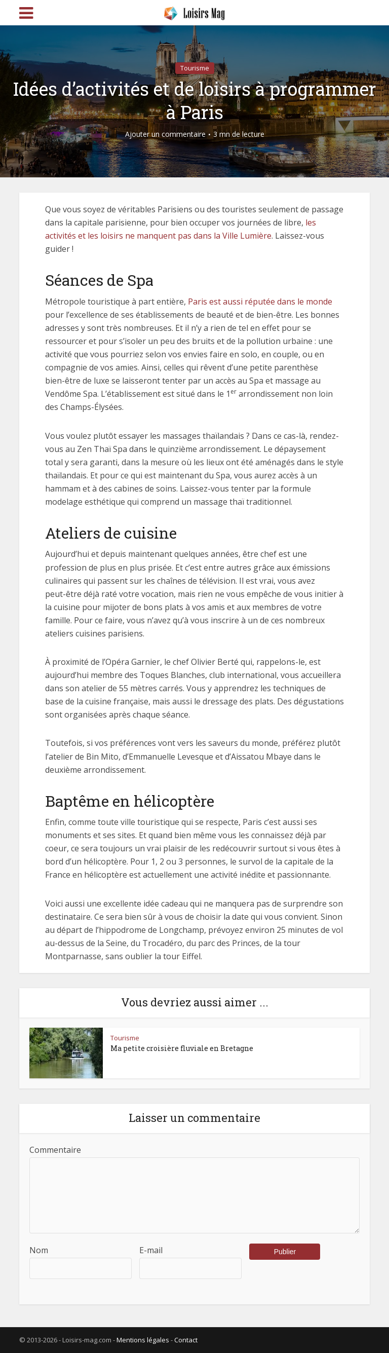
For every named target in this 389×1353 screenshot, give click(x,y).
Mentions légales (142, 1339)
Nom (38, 1250)
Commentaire (55, 1149)
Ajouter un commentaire (165, 134)
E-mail (151, 1250)
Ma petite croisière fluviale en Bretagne (181, 1048)
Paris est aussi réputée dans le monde (260, 301)
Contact (186, 1339)
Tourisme (194, 67)
